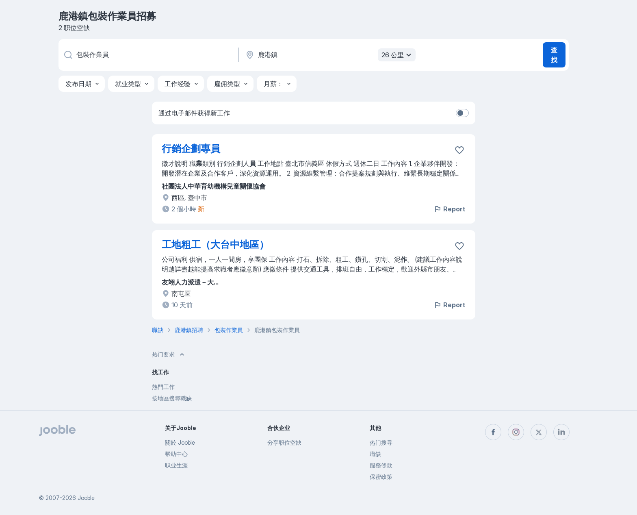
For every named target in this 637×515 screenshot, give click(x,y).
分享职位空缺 (284, 442)
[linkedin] (561, 432)
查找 (554, 55)
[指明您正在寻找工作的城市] (329, 54)
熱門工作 (163, 386)
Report (449, 209)
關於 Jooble (180, 442)
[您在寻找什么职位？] (147, 54)
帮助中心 (176, 453)
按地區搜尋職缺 (172, 398)
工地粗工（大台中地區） (215, 244)
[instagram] (516, 432)
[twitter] (539, 432)
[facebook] (493, 432)
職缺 (375, 453)
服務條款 (381, 465)
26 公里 (397, 55)
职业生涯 (176, 465)
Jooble (86, 497)
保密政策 (381, 476)
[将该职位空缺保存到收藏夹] (459, 150)
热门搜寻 (381, 442)
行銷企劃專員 (191, 148)
